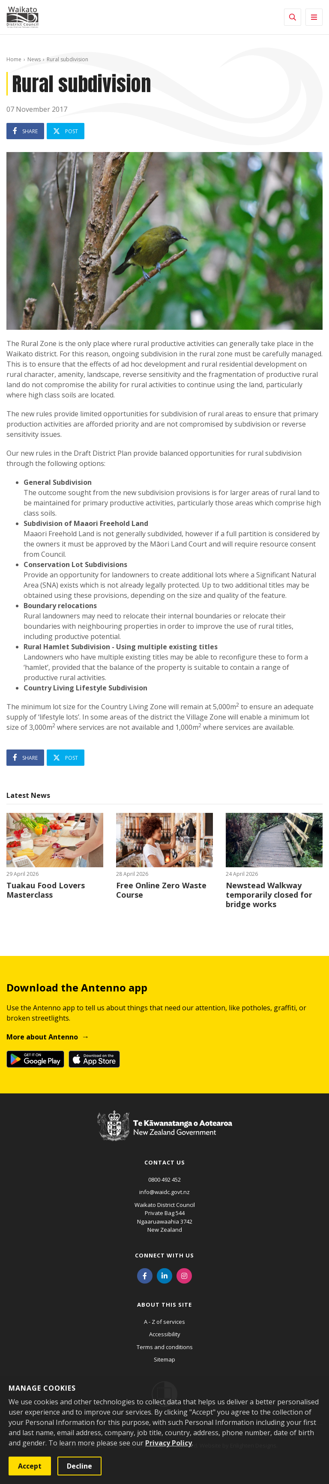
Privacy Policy (168, 1443)
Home (13, 59)
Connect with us (164, 1255)
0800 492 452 (164, 1179)
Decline (79, 1466)
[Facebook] (145, 1275)
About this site (164, 1304)
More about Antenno (42, 1037)
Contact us (164, 1162)
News (34, 59)
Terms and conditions (165, 1347)
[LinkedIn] (164, 1275)
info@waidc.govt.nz (164, 1192)
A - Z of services (164, 1322)
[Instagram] (184, 1275)
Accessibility (164, 1334)
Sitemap (164, 1359)
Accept (30, 1466)
